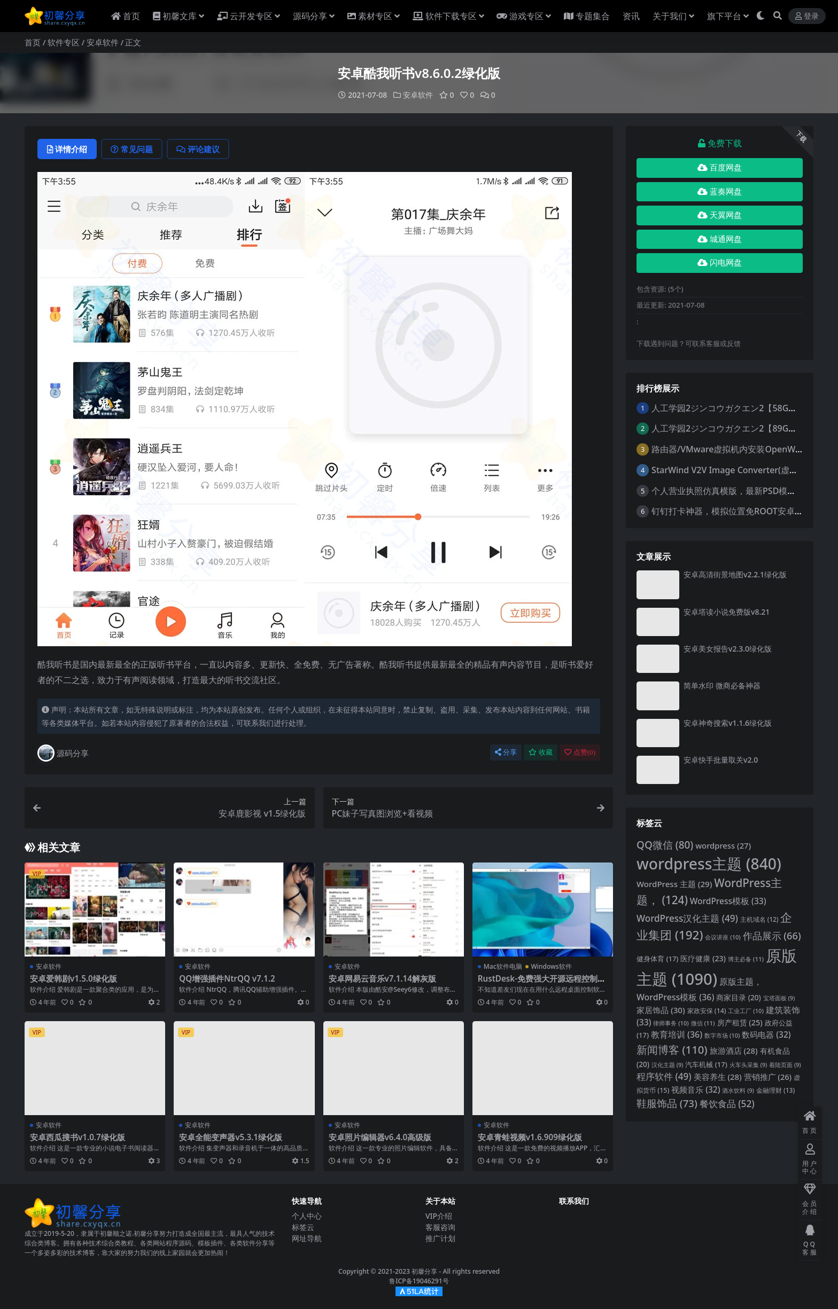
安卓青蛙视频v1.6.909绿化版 (530, 1137)
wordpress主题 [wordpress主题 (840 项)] (709, 863)
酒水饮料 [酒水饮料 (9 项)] (738, 1090)
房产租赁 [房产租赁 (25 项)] (740, 1022)
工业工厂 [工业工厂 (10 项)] (745, 1011)
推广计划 (440, 1238)
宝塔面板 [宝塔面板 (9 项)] (779, 998)
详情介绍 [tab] (67, 149)
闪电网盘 (719, 262)
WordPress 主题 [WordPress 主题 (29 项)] (674, 884)
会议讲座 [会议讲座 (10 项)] (722, 937)
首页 (33, 42)
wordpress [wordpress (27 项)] (723, 845)
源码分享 (63, 753)
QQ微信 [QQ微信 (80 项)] (665, 845)
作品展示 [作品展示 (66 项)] (772, 935)
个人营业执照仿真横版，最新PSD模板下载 (732, 491)
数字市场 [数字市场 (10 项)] (722, 1035)
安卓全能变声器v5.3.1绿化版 (230, 1137)
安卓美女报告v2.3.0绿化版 (728, 649)
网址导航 (307, 1238)
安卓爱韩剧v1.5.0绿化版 (73, 978)
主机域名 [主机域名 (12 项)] (759, 919)
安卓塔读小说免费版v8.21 (727, 612)
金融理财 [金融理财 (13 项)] (775, 1090)
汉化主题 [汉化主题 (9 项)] (667, 1065)
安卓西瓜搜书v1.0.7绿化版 (77, 1137)
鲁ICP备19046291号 (419, 1281)
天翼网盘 (719, 215)
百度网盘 (719, 167)
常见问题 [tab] (132, 149)
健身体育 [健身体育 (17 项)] (657, 958)
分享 (506, 752)
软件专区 (64, 42)
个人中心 (307, 1216)
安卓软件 (103, 42)
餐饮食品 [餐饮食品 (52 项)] (727, 1104)
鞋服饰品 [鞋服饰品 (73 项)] (667, 1103)
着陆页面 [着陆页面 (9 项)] (785, 1065)
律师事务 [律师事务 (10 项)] (670, 1023)
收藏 (541, 752)
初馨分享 (424, 1271)
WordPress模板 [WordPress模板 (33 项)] (728, 901)
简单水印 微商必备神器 (722, 685)
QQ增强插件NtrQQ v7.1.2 (227, 978)
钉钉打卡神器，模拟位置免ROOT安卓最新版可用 (744, 511)
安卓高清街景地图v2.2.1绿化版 (735, 574)
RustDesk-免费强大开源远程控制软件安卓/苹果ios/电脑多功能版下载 (542, 983)
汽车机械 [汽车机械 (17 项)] (706, 1064)
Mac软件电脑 (503, 966)
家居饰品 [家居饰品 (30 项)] (661, 1010)
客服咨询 (440, 1227)
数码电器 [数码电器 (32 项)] (766, 1034)
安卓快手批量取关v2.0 (721, 760)
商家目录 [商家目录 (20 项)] (738, 997)
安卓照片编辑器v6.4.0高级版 (380, 1137)
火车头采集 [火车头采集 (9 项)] (748, 1065)
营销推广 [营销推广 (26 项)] (768, 1076)
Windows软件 (551, 966)
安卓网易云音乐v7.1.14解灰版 (382, 978)
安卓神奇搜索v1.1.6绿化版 (728, 723)
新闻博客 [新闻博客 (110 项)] (672, 1049)
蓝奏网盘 (719, 191)
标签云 (303, 1227)
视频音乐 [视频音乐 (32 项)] (695, 1089)
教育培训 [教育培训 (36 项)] (676, 1034)
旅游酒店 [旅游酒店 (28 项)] (734, 1050)
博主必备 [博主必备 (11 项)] (746, 959)
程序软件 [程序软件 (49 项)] (664, 1076)
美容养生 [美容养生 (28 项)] (718, 1076)
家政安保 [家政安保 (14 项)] (706, 1010)
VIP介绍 (438, 1216)
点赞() (579, 752)
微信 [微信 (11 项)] (703, 1023)
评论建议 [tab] (198, 149)
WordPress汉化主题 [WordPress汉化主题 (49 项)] (687, 918)
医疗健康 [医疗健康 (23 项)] (703, 958)
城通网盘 (719, 239)
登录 (807, 16)
